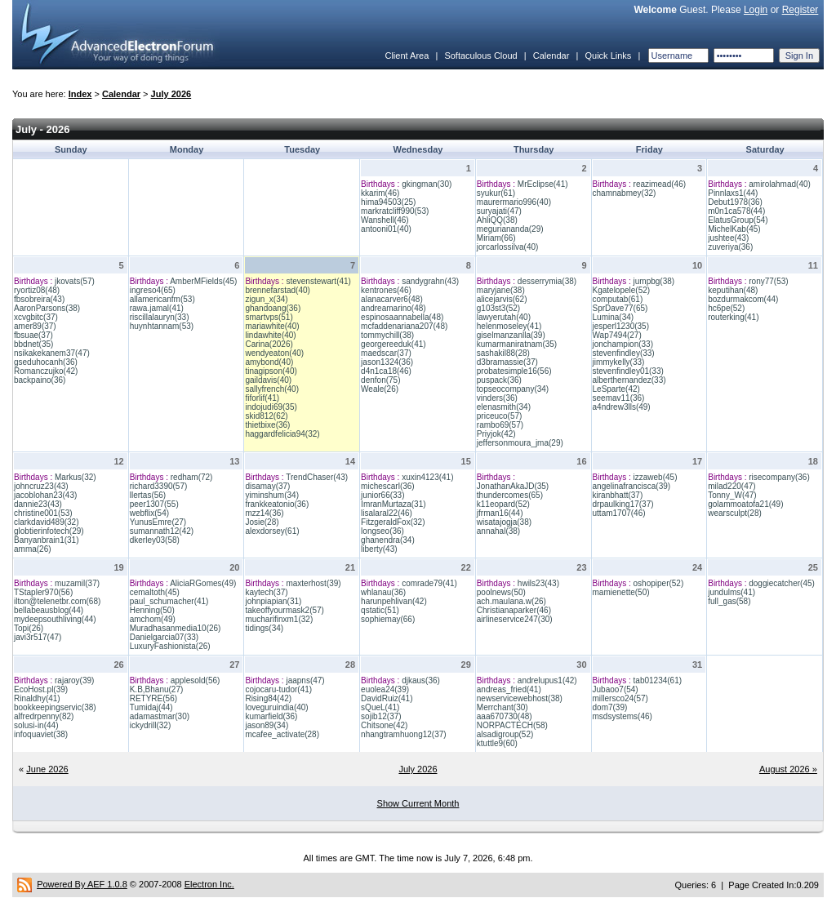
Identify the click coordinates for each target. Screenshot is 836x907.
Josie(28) (261, 522)
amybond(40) (269, 362)
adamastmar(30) (159, 716)
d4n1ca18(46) (386, 371)
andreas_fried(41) (509, 689)
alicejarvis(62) (502, 299)
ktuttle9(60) (497, 743)
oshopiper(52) (659, 583)
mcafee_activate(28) (282, 734)
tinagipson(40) (270, 371)
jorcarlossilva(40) (508, 246)
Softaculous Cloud (480, 55)
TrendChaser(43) (317, 477)
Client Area (407, 55)
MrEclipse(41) (543, 184)
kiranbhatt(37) (618, 495)
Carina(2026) (268, 344)
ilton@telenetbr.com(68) (57, 601)
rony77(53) (768, 281)
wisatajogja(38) (504, 522)
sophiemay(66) (388, 619)
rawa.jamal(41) (157, 308)
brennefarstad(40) (277, 290)
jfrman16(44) (500, 513)
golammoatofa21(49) (745, 504)
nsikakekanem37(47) (52, 353)
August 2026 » (788, 769)
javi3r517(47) (37, 637)
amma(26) (32, 549)
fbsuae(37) (33, 335)
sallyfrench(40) (272, 389)
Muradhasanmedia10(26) (175, 628)
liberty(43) (379, 549)
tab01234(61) (658, 680)
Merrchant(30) (502, 707)
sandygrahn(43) (430, 281)
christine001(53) (43, 513)
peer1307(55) (154, 504)
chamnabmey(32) (624, 193)
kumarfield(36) (271, 716)
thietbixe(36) (267, 424)
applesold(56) (195, 680)
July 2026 (171, 94)
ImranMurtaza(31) (393, 504)
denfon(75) (380, 380)
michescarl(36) (388, 486)
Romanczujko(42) (46, 371)
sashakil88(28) (503, 353)
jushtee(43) (728, 237)
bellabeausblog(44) (48, 610)
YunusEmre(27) (158, 522)
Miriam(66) (496, 237)
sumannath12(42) (161, 531)
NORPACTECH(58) (512, 725)
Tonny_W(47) (732, 495)
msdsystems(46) (622, 716)
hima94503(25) (388, 202)
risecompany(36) (779, 477)
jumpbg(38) (654, 281)
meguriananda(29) (510, 229)
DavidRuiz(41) (386, 698)
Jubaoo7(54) (615, 689)
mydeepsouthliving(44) (55, 619)
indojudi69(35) (270, 406)
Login (755, 10)
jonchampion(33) (623, 344)
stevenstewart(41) (318, 281)
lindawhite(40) (270, 335)
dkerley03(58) (155, 540)
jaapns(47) (305, 680)
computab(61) (618, 299)
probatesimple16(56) (514, 371)
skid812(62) (266, 415)
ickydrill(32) (150, 725)
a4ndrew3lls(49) (622, 406)
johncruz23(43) (41, 486)
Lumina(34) (613, 317)
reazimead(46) (660, 184)
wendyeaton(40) (274, 353)
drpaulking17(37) (623, 504)
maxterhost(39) (313, 583)
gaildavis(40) (268, 380)
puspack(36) (499, 380)
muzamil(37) (77, 583)
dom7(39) (610, 707)
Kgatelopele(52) (622, 290)
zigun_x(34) (266, 299)
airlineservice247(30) (515, 619)
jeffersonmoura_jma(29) (520, 442)
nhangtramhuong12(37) (404, 734)
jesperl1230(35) (621, 326)
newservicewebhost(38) (520, 698)
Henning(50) (152, 610)
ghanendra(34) (388, 540)
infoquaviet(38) (41, 734)
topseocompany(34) (513, 389)
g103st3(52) (498, 308)
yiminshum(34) (272, 495)
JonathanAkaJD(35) (513, 486)
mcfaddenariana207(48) (404, 326)
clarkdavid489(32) (46, 522)
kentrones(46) (386, 290)
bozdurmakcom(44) (743, 299)
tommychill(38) (387, 335)
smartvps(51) (268, 317)
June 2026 (47, 769)
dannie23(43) (38, 504)
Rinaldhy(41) (37, 698)
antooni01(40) (386, 229)
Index (80, 94)
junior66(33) (382, 495)
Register (800, 10)
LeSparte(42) (616, 389)
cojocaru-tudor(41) (278, 689)
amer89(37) (35, 326)
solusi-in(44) (36, 725)
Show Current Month (418, 803)
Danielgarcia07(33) (164, 637)
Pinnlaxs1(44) (733, 193)
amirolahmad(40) (780, 184)
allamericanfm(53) (162, 299)
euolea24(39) (385, 689)
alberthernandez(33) (629, 380)
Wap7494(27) (617, 335)
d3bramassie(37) (507, 362)
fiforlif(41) (262, 397)
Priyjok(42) (496, 433)
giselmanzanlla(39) (511, 335)
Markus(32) (75, 477)
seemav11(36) (619, 397)
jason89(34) (266, 725)
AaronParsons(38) (47, 308)
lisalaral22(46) (386, 513)
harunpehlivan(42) (394, 601)
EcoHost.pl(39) (41, 689)
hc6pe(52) (726, 308)
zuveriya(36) (730, 246)
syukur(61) (496, 193)
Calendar (551, 55)
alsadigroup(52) (505, 734)
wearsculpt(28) (735, 513)
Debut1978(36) (735, 202)
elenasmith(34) (504, 406)
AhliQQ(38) (497, 220)
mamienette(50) (621, 592)
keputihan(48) (733, 290)
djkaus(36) (421, 680)
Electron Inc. (209, 884)
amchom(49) (153, 619)
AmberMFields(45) (203, 281)
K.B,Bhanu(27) (157, 689)
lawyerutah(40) (504, 317)
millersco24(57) (620, 698)
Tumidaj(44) (151, 707)
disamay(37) (267, 486)
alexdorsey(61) (272, 531)
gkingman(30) (426, 184)
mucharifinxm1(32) (279, 619)
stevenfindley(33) (624, 353)
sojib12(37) (381, 716)
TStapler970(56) (43, 592)
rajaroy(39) (74, 680)
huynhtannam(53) (161, 326)
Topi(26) (28, 628)
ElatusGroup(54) (737, 220)
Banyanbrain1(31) (46, 540)
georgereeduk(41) (393, 344)
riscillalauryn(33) (159, 317)
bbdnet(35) (33, 344)
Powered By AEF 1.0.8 (82, 884)
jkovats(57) (75, 281)
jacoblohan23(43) (45, 495)
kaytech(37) (266, 592)
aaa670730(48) (504, 716)
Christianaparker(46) (514, 610)
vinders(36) (497, 397)
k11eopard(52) (503, 504)
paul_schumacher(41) (169, 601)
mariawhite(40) (272, 326)
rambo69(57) (500, 424)
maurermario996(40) (514, 202)
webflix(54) (149, 513)
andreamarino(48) (393, 308)
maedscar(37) (386, 353)
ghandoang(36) (272, 308)
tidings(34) (264, 628)
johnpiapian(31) (273, 601)
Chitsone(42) (384, 725)
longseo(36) (382, 531)
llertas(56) (148, 495)
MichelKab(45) (734, 229)
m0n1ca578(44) (736, 211)
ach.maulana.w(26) (511, 601)
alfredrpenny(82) (43, 716)
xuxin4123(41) (427, 477)
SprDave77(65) (620, 308)
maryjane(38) (501, 290)
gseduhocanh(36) (46, 362)
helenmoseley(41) (509, 326)
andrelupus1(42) (547, 680)
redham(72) (192, 477)
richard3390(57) (159, 486)
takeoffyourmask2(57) (284, 610)
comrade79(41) (429, 583)
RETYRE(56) (153, 698)
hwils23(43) (538, 583)
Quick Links (608, 55)
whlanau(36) (383, 592)
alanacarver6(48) (392, 299)
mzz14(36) (264, 513)
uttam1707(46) (619, 513)
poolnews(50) (501, 592)
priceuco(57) (499, 415)
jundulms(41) (731, 592)
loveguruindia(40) (276, 707)
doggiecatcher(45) (782, 583)
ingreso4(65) (153, 290)
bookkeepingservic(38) (55, 707)
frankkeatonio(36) (277, 504)
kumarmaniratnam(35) (517, 344)
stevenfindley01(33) (628, 371)
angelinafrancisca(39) (632, 486)
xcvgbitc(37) (36, 317)
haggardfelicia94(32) (282, 433)
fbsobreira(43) (39, 299)
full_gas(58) (729, 601)
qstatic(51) (380, 610)
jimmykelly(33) (619, 362)
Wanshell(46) (385, 220)
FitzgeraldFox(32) (393, 522)
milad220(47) (731, 486)
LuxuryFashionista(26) (170, 646)
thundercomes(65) (510, 495)
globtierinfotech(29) (49, 531)
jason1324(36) (387, 362)
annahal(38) (498, 531)
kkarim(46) (380, 193)
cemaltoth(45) (155, 592)
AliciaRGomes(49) (203, 583)
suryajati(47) (499, 211)
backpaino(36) (39, 380)
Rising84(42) (268, 698)
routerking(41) (733, 317)
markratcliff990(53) (395, 211)
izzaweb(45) (656, 477)
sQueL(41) (380, 707)
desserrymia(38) (547, 281)
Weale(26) (379, 389)
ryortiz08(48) (37, 290)
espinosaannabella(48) (402, 317)
